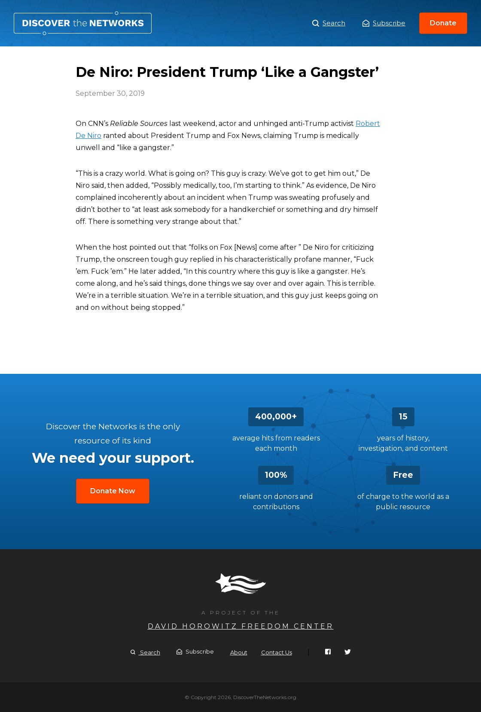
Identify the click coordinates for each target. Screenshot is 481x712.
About (238, 652)
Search (328, 23)
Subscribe (383, 23)
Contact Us (276, 652)
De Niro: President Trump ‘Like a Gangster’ (83, 23)
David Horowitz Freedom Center (241, 626)
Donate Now (112, 491)
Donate (443, 23)
